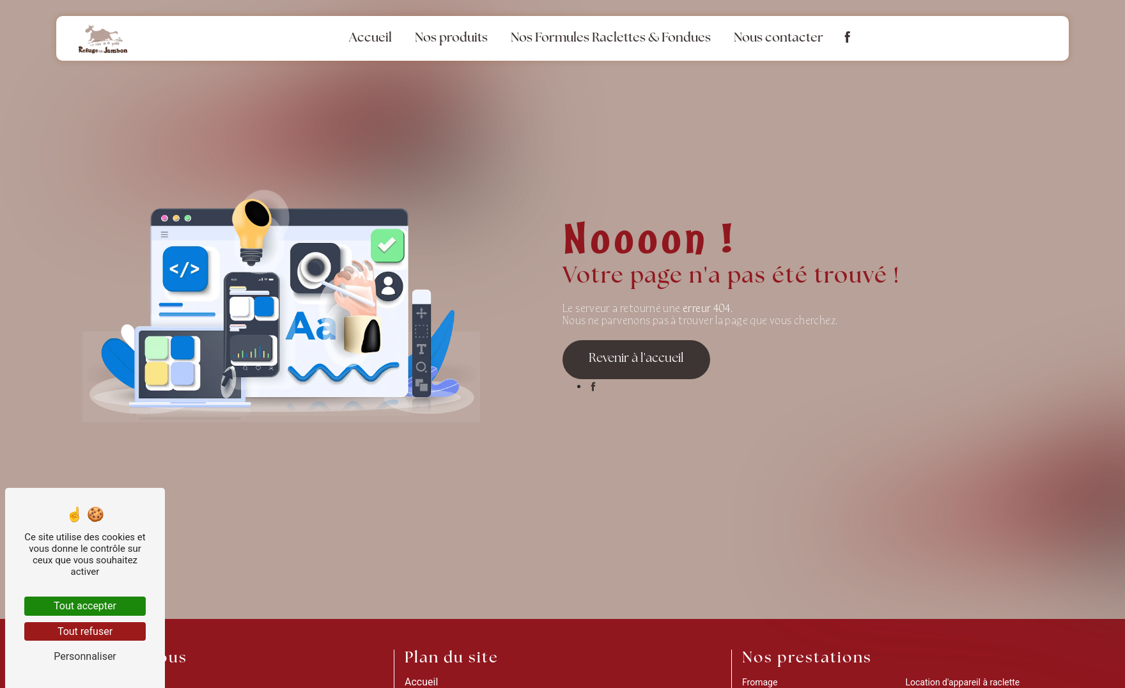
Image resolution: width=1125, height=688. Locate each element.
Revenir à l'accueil (636, 359)
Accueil (370, 38)
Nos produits (451, 38)
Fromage (759, 682)
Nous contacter (778, 38)
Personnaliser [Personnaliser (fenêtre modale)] (85, 656)
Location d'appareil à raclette (962, 682)
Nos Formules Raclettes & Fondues (611, 38)
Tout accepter (85, 606)
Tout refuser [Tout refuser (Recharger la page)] (85, 631)
